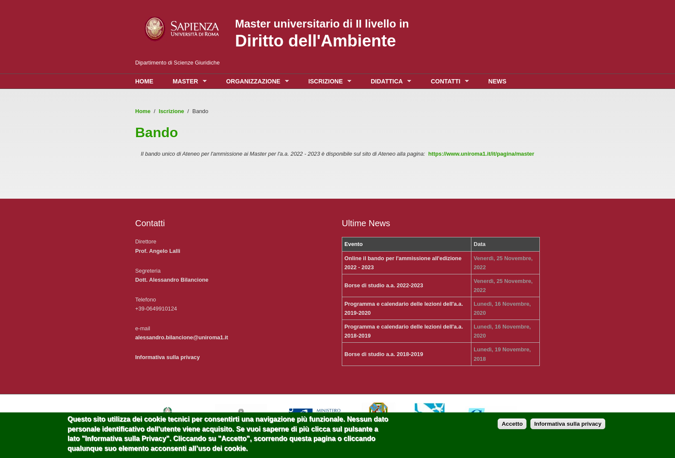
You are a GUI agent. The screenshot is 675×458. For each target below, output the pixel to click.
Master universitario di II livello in (322, 24)
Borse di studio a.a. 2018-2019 (383, 354)
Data (480, 244)
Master (187, 81)
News (497, 81)
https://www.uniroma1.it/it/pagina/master (481, 154)
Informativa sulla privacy (167, 357)
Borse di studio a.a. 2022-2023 (383, 285)
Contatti (448, 81)
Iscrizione (327, 81)
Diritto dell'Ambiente (315, 40)
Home (144, 81)
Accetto (512, 427)
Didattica (388, 81)
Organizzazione (255, 81)
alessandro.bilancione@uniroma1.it (181, 337)
